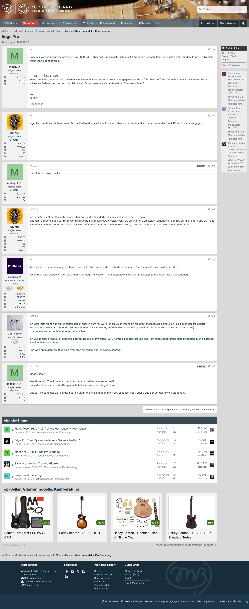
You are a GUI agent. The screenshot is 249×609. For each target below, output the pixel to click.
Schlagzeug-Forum (33, 578)
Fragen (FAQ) (229, 56)
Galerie (90, 23)
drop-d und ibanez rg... (29, 475)
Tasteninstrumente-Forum (36, 581)
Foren (30, 23)
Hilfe (200, 601)
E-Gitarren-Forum (46, 571)
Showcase (49, 23)
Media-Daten (223, 601)
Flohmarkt (109, 23)
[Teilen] (209, 49)
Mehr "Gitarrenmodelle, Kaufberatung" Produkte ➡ (186, 544)
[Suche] (222, 9)
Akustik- (27, 571)
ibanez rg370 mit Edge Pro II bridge (37, 451)
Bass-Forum (28, 574)
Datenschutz (189, 601)
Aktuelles (71, 23)
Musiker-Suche (151, 23)
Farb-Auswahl (118, 601)
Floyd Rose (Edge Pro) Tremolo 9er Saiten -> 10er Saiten (50, 428)
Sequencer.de (102, 578)
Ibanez (70, 57)
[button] (20, 23)
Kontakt (154, 601)
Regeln (225, 59)
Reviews (129, 23)
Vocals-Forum (30, 585)
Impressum (209, 601)
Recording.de (101, 588)
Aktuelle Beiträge (133, 571)
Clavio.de (99, 581)
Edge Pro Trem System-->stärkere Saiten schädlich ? (47, 440)
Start (238, 601)
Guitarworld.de (102, 585)
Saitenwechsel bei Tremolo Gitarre (36, 463)
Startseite (12, 23)
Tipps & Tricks (229, 53)
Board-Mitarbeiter (231, 65)
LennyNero (201, 455)
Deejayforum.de (103, 574)
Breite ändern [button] (140, 601)
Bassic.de (99, 571)
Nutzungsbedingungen (170, 601)
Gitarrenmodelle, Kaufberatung (54, 432)
